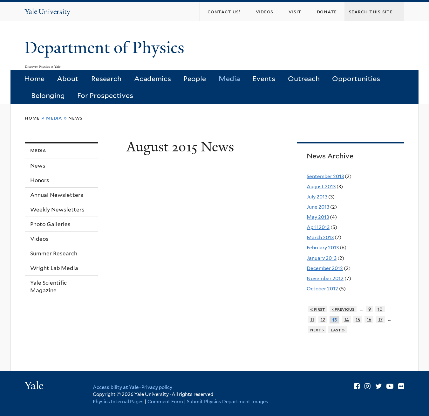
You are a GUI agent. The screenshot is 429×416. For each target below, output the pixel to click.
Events (263, 78)
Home (34, 78)
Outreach (304, 78)
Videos (39, 239)
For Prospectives (105, 95)
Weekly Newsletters (57, 209)
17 (380, 319)
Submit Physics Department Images (227, 402)
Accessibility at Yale (116, 387)
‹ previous (343, 309)
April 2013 (318, 227)
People (194, 78)
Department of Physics (106, 47)
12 (323, 319)
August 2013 (321, 187)
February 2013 (323, 248)
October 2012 (322, 289)
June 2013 (318, 207)
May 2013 (318, 217)
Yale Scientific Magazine (48, 287)
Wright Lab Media (54, 268)
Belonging (48, 95)
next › (317, 329)
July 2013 (317, 197)
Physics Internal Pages (118, 402)
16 (369, 319)
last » (338, 329)
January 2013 (322, 258)
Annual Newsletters (56, 195)
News (75, 118)
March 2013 (320, 237)
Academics (152, 78)
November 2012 (325, 278)
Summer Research (53, 253)
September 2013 (325, 176)
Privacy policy (156, 387)
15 (358, 319)
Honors (39, 180)
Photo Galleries (50, 224)
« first (317, 309)
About (67, 78)
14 (346, 319)
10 (380, 309)
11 (312, 319)
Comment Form (165, 402)
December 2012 (325, 268)
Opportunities (356, 78)
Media (229, 78)
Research (106, 78)
